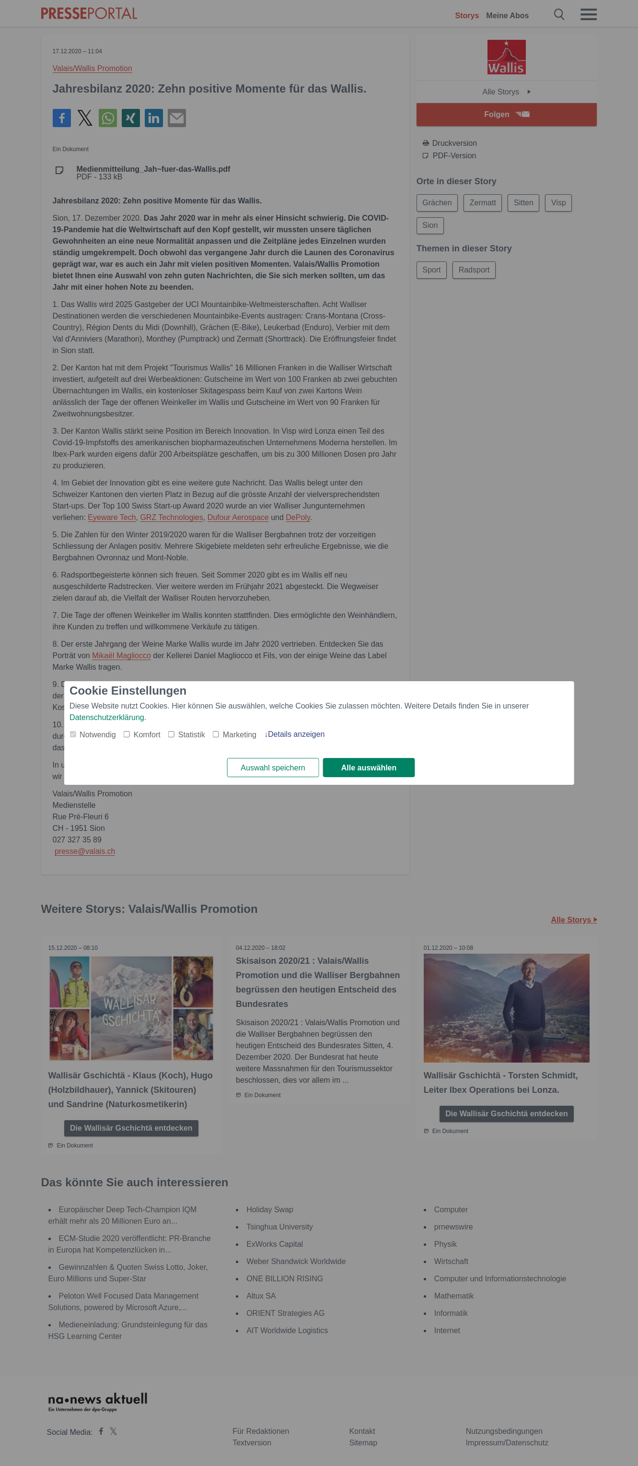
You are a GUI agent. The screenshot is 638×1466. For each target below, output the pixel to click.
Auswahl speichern (273, 768)
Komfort (147, 735)
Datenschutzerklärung (107, 717)
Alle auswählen (369, 768)
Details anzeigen (296, 734)
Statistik (191, 735)
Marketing (239, 735)
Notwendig (98, 735)
